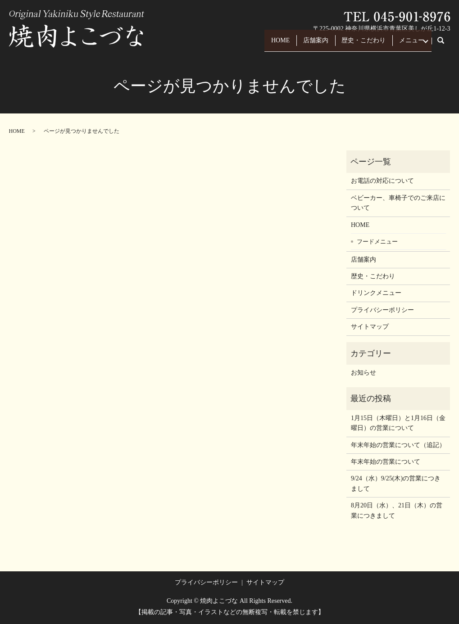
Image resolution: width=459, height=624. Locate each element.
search (445, 44)
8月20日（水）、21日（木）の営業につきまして (396, 510)
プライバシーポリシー (382, 310)
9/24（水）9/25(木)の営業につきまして (396, 483)
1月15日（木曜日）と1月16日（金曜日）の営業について (398, 423)
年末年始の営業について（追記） (398, 445)
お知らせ (363, 372)
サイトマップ (370, 326)
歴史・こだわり (353, 44)
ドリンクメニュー (376, 292)
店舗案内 (299, 44)
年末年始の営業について (385, 461)
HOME (258, 44)
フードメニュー (377, 241)
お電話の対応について (382, 180)
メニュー (406, 44)
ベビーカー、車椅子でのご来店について (398, 202)
